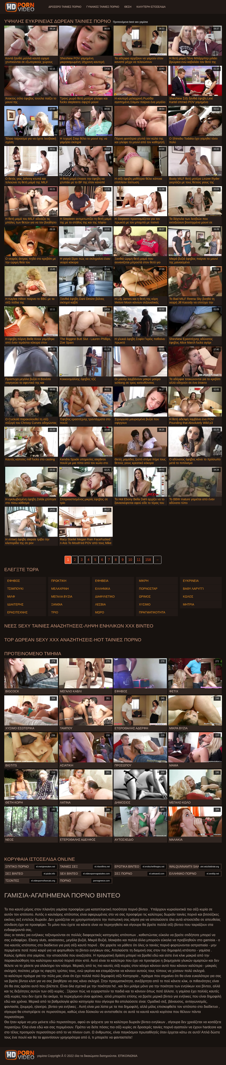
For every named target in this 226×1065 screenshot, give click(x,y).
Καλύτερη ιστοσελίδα (151, 6)
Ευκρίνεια (191, 580)
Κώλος (188, 596)
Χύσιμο (145, 604)
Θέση (127, 6)
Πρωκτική (58, 580)
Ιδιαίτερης (15, 604)
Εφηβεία (101, 580)
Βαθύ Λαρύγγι (193, 588)
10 (130, 560)
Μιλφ (11, 596)
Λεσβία (100, 604)
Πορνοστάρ (148, 588)
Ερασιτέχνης (17, 612)
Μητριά (188, 604)
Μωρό (99, 612)
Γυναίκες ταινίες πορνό (102, 6)
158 (148, 560)
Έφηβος (13, 580)
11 (139, 560)
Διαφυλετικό (105, 596)
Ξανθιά (56, 604)
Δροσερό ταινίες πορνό (65, 6)
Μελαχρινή (60, 588)
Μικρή (143, 580)
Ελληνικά (102, 588)
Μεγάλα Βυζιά (61, 596)
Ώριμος (145, 596)
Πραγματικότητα (152, 612)
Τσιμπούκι (15, 588)
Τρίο (54, 612)
